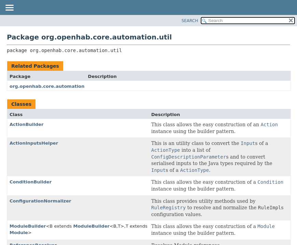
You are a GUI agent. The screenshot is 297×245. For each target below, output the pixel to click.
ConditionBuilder (31, 181)
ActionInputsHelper (34, 143)
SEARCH (190, 20)
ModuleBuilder (28, 226)
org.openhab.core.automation (47, 86)
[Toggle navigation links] (9, 8)
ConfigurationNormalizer (40, 200)
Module (19, 232)
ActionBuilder (26, 124)
